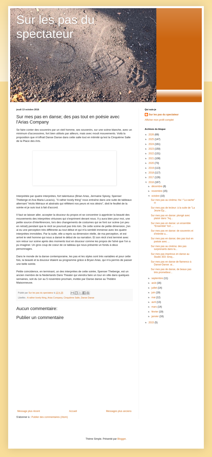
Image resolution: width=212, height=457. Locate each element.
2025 (152, 139)
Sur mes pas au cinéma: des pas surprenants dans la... (169, 248)
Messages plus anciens (118, 411)
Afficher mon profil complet (159, 119)
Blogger (121, 438)
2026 (152, 134)
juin (153, 292)
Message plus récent (28, 411)
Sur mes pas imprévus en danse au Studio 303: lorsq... (170, 255)
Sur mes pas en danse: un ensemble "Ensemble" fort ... (171, 224)
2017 (152, 177)
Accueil (73, 411)
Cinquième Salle (72, 297)
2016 (152, 182)
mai (153, 297)
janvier (155, 316)
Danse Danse (87, 297)
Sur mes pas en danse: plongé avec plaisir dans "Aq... (170, 217)
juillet (154, 287)
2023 (152, 148)
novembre (157, 191)
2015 (152, 322)
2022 (152, 153)
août (154, 282)
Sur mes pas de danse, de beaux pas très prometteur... (171, 271)
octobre (155, 195)
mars (154, 306)
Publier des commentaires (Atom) (49, 417)
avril (154, 302)
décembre (157, 186)
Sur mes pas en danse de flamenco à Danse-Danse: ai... (171, 263)
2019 (152, 168)
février (155, 311)
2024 (152, 144)
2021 (152, 158)
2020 (152, 163)
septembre (157, 278)
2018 (152, 172)
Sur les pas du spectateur (164, 114)
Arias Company (54, 297)
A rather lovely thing (36, 297)
